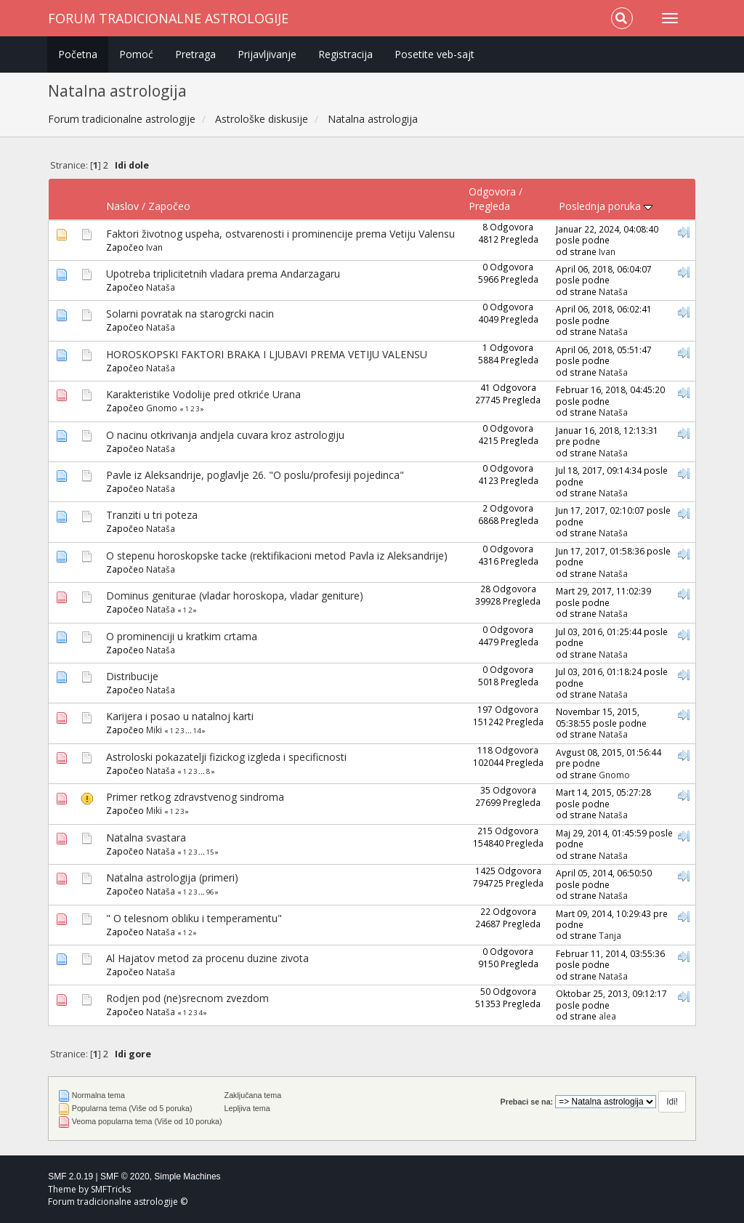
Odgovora (492, 191)
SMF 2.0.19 (70, 1176)
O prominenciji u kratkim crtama (181, 636)
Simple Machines (187, 1176)
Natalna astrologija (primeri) (172, 877)
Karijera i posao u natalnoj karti (180, 716)
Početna (77, 54)
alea (607, 1016)
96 (210, 892)
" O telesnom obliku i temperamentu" (194, 918)
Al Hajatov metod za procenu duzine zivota (207, 958)
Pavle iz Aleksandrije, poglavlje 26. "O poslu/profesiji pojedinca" (255, 475)
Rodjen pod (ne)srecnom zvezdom (187, 998)
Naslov (122, 206)
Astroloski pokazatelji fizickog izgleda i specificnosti (226, 757)
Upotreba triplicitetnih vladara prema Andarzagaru (223, 273)
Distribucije (132, 676)
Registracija (345, 54)
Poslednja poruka (605, 206)
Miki (154, 729)
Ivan (154, 247)
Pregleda (489, 206)
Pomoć (136, 54)
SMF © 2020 (125, 1176)
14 (197, 730)
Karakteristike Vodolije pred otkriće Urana (203, 394)
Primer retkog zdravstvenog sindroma (195, 797)
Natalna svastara (146, 837)
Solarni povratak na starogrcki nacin (190, 313)
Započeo (169, 206)
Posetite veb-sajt (434, 54)
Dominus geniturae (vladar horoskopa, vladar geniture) (234, 595)
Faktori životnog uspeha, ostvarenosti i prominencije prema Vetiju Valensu (280, 234)
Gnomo (161, 407)
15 (210, 852)
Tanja (610, 935)
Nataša (160, 287)
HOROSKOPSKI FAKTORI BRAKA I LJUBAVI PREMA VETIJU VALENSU (266, 354)
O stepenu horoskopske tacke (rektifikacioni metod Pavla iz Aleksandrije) (277, 555)
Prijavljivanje (267, 54)
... (189, 730)
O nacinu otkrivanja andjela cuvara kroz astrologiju (225, 435)
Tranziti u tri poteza (152, 515)
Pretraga (195, 54)
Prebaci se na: (527, 1101)
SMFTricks (111, 1189)
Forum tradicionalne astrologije (168, 18)
